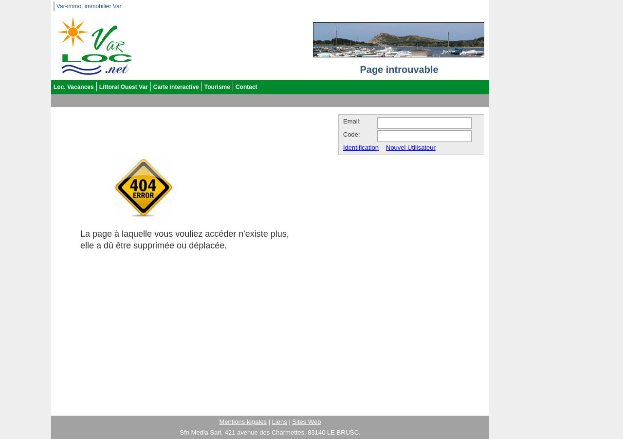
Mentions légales (243, 421)
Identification (361, 147)
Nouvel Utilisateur (411, 147)
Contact (246, 87)
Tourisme (217, 87)
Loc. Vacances (74, 87)
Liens (279, 421)
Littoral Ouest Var (123, 87)
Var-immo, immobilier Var (89, 6)
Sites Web (306, 421)
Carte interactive (176, 87)
